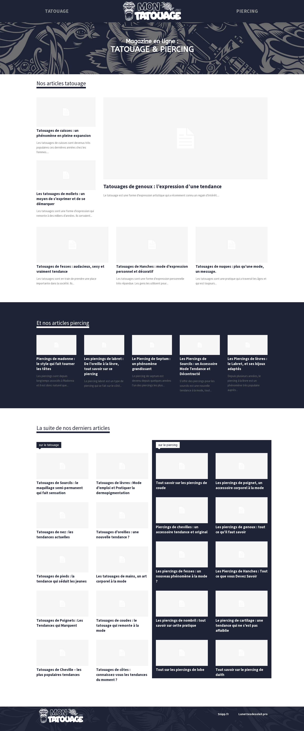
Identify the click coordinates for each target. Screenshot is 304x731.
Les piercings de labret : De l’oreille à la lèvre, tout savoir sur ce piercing (103, 366)
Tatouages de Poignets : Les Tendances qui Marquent (61, 623)
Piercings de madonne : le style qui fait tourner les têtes (55, 363)
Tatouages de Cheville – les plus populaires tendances (59, 672)
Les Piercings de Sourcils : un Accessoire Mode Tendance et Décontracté (199, 366)
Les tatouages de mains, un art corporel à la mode (120, 578)
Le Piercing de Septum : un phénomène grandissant (151, 363)
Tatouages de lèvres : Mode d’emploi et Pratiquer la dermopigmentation (119, 487)
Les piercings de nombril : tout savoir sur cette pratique (181, 628)
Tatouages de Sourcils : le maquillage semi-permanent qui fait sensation (60, 487)
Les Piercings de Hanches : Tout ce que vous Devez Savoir (238, 581)
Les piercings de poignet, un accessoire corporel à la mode (241, 485)
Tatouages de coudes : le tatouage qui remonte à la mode (119, 625)
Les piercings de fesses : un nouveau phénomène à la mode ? (179, 581)
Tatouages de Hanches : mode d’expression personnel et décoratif (147, 269)
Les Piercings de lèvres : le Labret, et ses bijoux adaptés (247, 363)
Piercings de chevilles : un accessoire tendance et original (178, 531)
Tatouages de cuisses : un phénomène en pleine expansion (64, 133)
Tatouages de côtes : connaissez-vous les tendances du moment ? (117, 674)
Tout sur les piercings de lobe (181, 674)
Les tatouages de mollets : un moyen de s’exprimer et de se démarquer (61, 198)
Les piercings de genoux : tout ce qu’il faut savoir (242, 529)
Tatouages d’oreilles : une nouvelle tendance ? (118, 534)
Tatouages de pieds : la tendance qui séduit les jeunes (62, 578)
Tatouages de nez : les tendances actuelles (55, 534)
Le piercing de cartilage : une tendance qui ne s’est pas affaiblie (240, 630)
